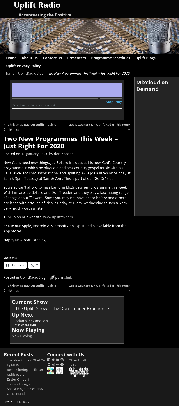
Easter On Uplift (18, 379)
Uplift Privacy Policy (23, 65)
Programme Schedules (110, 58)
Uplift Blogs (145, 58)
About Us (30, 58)
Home (11, 58)
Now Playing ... (23, 336)
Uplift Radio (23, 402)
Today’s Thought (19, 384)
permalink (63, 277)
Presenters (76, 58)
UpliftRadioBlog (31, 73)
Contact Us (52, 58)
